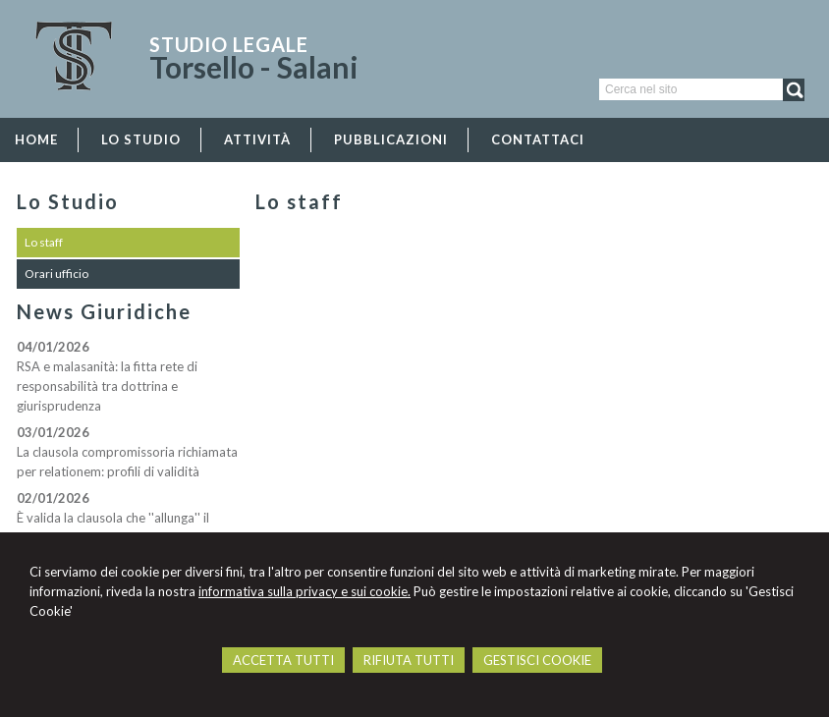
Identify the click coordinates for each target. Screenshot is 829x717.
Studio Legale (228, 44)
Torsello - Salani (254, 66)
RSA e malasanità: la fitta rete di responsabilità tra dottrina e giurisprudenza (107, 386)
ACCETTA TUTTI (283, 660)
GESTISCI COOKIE (537, 660)
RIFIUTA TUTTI (408, 660)
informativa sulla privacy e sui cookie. (304, 591)
